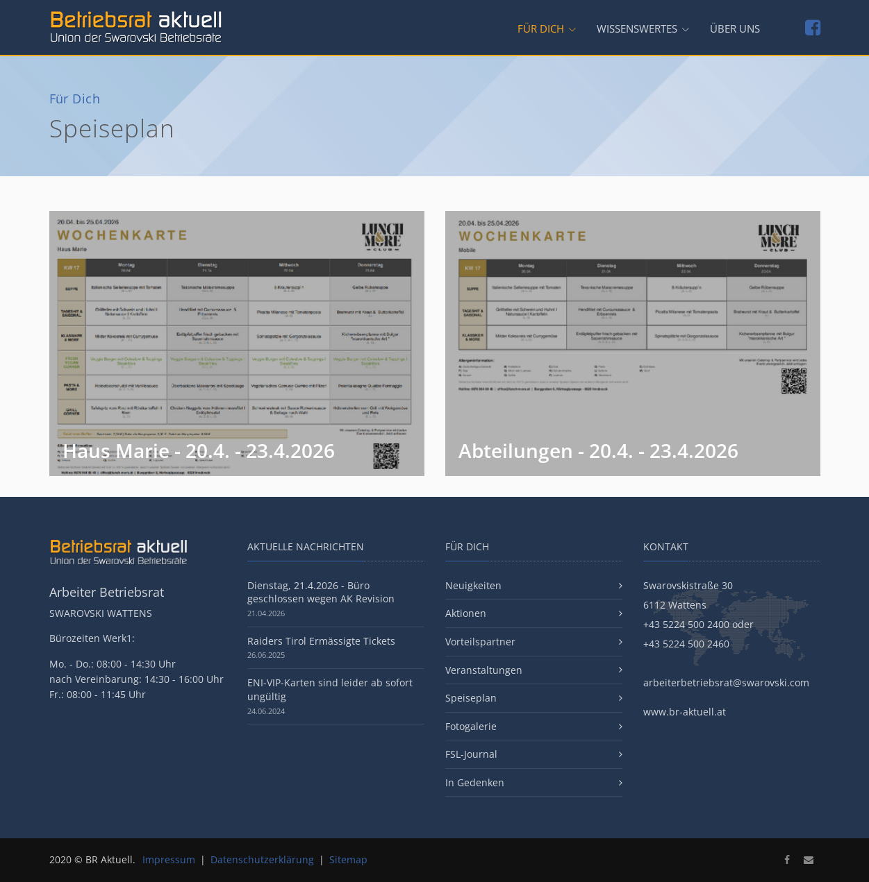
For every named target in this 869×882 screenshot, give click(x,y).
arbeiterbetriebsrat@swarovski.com (726, 682)
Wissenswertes (637, 29)
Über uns (735, 29)
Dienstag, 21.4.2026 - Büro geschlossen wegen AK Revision (321, 592)
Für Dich (541, 29)
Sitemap (348, 859)
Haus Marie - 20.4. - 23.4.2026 (199, 450)
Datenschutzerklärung (262, 859)
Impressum (168, 859)
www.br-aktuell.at (684, 711)
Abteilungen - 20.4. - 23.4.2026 (598, 450)
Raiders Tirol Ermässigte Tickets (321, 640)
